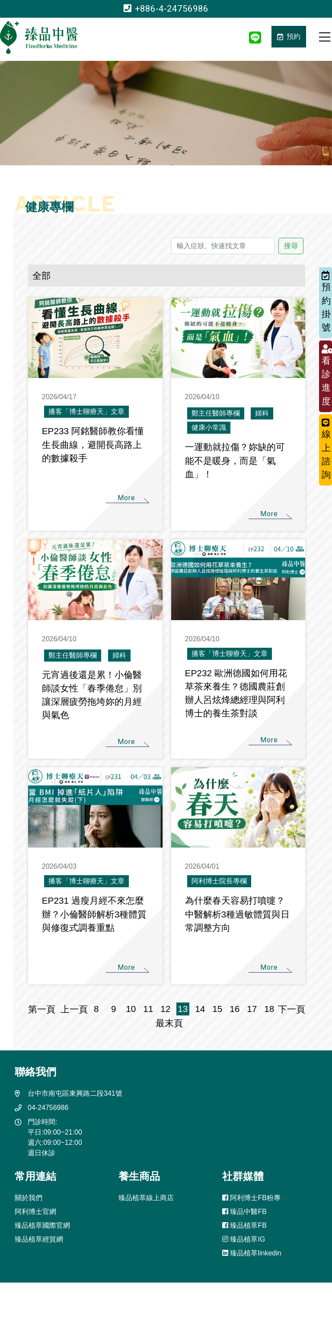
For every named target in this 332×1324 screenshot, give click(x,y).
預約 (288, 36)
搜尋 (291, 245)
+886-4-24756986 (166, 8)
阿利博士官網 (35, 1211)
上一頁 (74, 1009)
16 (234, 1009)
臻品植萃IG (243, 1239)
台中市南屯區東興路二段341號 (75, 1093)
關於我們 (28, 1197)
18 (269, 1009)
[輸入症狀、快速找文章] (223, 246)
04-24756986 (48, 1107)
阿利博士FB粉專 (251, 1197)
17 (252, 1009)
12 (165, 1009)
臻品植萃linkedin (251, 1253)
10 (131, 1009)
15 (217, 1009)
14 (200, 1009)
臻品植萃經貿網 (39, 1239)
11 (148, 1009)
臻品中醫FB (244, 1211)
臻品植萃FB (244, 1225)
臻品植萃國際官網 (42, 1225)
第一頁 (44, 1009)
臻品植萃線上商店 (146, 1197)
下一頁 (291, 1009)
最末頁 (166, 1023)
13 (183, 1009)
